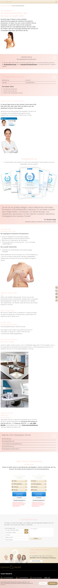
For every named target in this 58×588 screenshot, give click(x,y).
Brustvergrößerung (8, 347)
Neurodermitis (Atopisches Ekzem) (36, 544)
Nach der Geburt (4, 577)
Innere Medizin (19, 530)
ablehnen (43, 583)
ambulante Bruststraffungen (29, 46)
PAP (1, 552)
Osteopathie (19, 546)
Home (2, 5)
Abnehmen (46, 530)
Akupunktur (18, 532)
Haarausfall (32, 542)
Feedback (46, 493)
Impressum (46, 513)
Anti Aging (32, 569)
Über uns (47, 483)
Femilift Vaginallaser (5, 540)
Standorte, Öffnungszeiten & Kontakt (50, 489)
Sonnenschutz (33, 546)
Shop (45, 546)
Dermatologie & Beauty (49, 549)
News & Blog (47, 501)
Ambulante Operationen (6, 534)
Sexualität (3, 556)
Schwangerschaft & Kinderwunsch (50, 555)
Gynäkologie (4, 525)
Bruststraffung (6, 344)
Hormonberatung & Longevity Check (36, 559)
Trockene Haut (33, 548)
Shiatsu (17, 556)
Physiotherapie (19, 548)
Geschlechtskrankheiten (35, 540)
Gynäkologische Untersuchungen (8, 546)
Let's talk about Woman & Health (50, 503)
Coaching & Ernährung (35, 571)
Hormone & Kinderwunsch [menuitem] (36, 567)
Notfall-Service (47, 499)
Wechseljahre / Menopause (7, 562)
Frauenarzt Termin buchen (7, 530)
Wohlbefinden (34, 555)
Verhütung (3, 560)
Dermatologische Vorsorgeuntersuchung (36, 534)
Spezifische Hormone (21, 558)
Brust (10, 5)
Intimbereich (47, 536)
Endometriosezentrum (6, 538)
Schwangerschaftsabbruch (7, 554)
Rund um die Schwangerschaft (8, 571)
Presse (45, 511)
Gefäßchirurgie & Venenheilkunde (22, 538)
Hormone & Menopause (35, 565)
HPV (2, 550)
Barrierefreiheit (47, 515)
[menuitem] (50, 485)
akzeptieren (52, 583)
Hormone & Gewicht (34, 561)
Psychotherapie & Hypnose (22, 552)
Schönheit (6, 5)
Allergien (32, 530)
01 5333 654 (19, 403)
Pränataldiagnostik (5, 569)
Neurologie (18, 544)
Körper (45, 538)
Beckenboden (47, 548)
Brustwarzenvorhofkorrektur (10, 354)
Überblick (3, 527)
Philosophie (47, 505)
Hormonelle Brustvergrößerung (11, 349)
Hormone (3, 548)
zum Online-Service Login (50, 495)
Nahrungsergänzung (49, 553)
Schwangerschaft (6, 565)
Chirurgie (18, 534)
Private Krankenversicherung (50, 509)
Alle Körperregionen (48, 542)
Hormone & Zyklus (34, 563)
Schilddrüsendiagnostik (21, 554)
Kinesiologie (19, 542)
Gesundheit (19, 525)
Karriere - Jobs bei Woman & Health (50, 491)
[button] (56, 1)
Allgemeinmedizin (20, 529)
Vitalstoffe (32, 573)
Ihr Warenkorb (47, 559)
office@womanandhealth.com (19, 406)
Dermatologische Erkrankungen (36, 536)
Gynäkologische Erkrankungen (8, 544)
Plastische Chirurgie (20, 550)
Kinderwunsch (4, 558)
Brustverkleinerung (8, 352)
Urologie (18, 560)
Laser (45, 540)
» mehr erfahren (36, 466)
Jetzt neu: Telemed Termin (7, 529)
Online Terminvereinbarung (49, 331)
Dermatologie (34, 525)
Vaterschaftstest (48, 557)
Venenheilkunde (34, 552)
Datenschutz (47, 516)
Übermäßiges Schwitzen (35, 550)
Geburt (2, 573)
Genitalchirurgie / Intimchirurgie (8, 542)
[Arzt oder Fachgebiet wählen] (16, 436)
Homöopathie (19, 540)
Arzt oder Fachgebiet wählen (9, 433)
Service (46, 497)
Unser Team (47, 487)
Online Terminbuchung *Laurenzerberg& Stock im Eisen (19, 399)
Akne (31, 529)
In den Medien (47, 507)
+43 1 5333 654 (7, 493)
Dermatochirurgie (34, 532)
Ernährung (18, 536)
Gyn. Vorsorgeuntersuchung (7, 532)
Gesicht (46, 534)
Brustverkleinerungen (10, 46)
